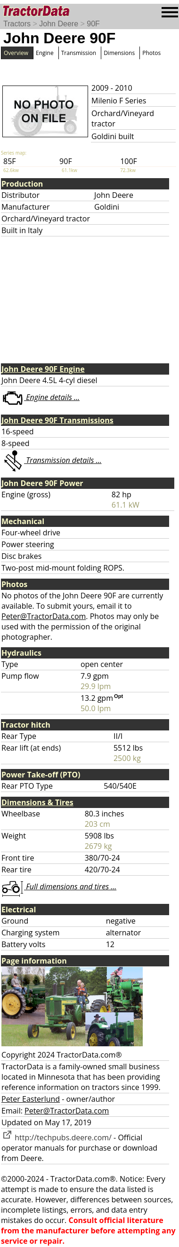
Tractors (17, 24)
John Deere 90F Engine (43, 369)
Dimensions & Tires (37, 802)
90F (93, 24)
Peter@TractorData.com (43, 616)
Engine (45, 53)
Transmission (78, 53)
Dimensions (119, 53)
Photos (151, 53)
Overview (16, 53)
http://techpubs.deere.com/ (56, 1137)
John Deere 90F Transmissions (57, 420)
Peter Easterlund (30, 1099)
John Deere (58, 24)
